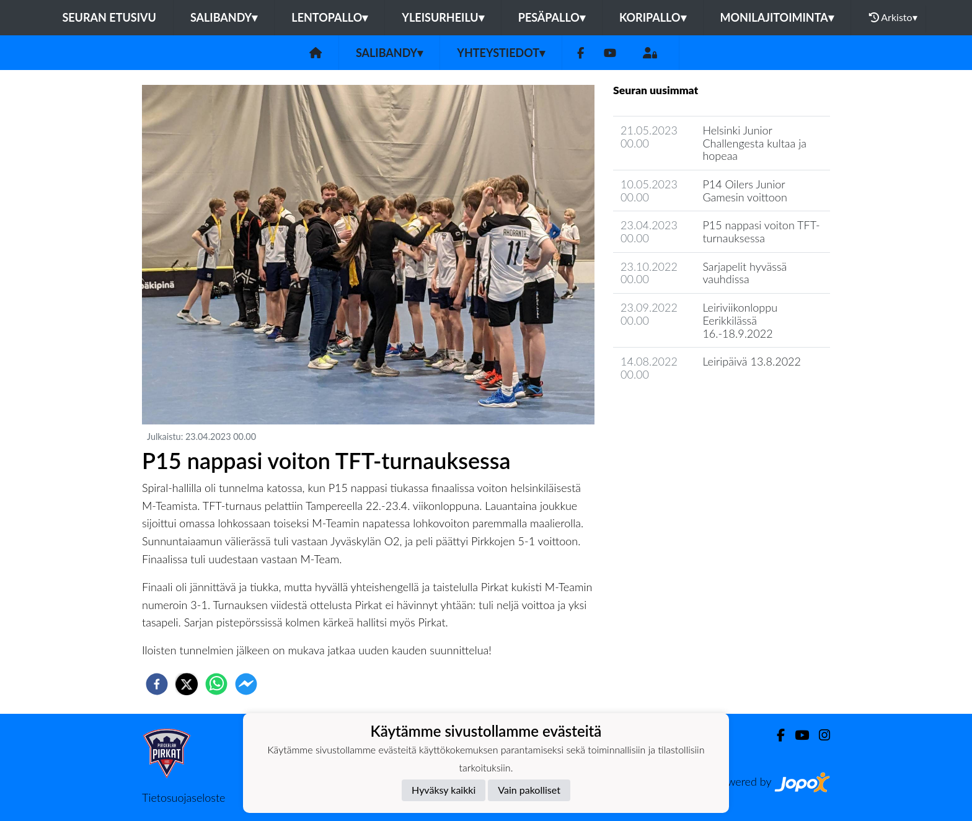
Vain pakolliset (529, 790)
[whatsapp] (216, 684)
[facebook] (157, 684)
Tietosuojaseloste (183, 797)
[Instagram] (819, 735)
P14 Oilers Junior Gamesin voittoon (744, 190)
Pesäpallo (551, 17)
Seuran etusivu (109, 17)
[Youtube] (610, 53)
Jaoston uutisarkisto (669, 410)
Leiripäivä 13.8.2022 (751, 361)
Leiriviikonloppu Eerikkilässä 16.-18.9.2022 (739, 320)
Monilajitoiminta (777, 17)
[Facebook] (580, 53)
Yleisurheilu (443, 17)
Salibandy (223, 17)
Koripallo (652, 17)
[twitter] (186, 684)
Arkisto (893, 17)
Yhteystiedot (501, 52)
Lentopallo (329, 17)
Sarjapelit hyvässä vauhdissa (744, 273)
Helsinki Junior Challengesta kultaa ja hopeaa (754, 142)
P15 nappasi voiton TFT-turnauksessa (761, 231)
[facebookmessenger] (246, 684)
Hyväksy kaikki (443, 790)
